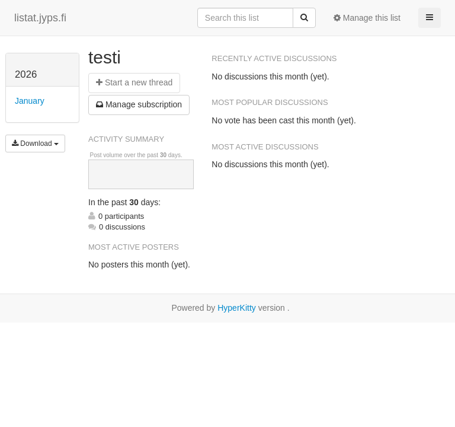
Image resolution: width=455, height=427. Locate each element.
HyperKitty (236, 308)
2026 (26, 74)
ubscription (139, 104)
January (29, 101)
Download (35, 143)
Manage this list (367, 18)
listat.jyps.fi (40, 18)
